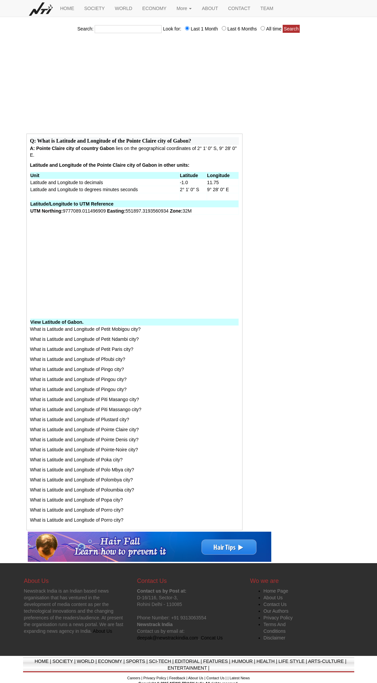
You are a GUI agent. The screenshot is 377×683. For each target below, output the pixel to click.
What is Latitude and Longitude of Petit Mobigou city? (85, 329)
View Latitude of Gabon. (57, 322)
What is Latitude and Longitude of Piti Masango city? (84, 399)
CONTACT (239, 8)
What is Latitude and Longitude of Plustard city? (79, 419)
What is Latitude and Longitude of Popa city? (76, 500)
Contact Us (275, 604)
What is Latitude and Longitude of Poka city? (76, 459)
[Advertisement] (189, 85)
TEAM (266, 8)
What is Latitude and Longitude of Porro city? (76, 510)
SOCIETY (94, 8)
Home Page (276, 591)
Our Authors (276, 611)
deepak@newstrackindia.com (167, 637)
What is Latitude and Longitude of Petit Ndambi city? (84, 339)
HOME (67, 8)
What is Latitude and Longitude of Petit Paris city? (81, 349)
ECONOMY (154, 8)
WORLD (123, 8)
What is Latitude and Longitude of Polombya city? (81, 479)
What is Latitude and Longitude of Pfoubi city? (77, 359)
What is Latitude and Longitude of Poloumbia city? (82, 489)
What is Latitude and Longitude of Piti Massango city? (86, 409)
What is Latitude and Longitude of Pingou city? (78, 379)
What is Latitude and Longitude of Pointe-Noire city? (84, 449)
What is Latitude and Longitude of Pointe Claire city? (84, 429)
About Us (273, 597)
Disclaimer (274, 637)
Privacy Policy (278, 617)
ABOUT (210, 8)
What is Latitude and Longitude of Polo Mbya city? (82, 469)
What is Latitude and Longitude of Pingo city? (77, 369)
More (184, 8)
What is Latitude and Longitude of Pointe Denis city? (84, 439)
